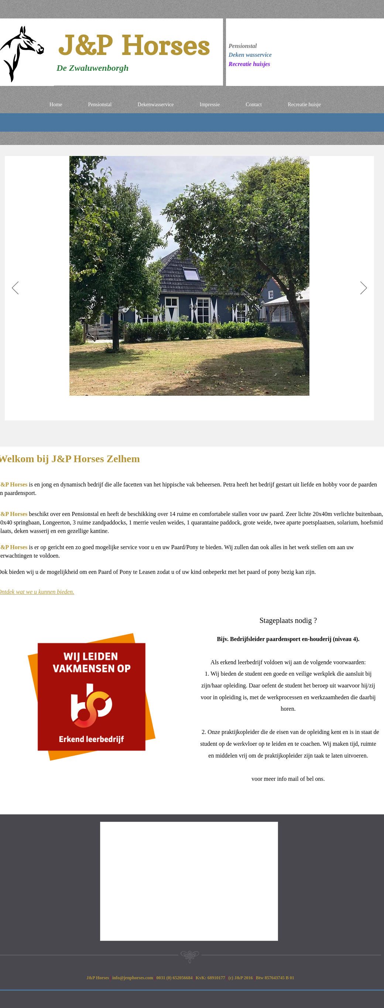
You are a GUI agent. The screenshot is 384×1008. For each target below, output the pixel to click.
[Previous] (15, 288)
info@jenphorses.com (132, 977)
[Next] (363, 288)
